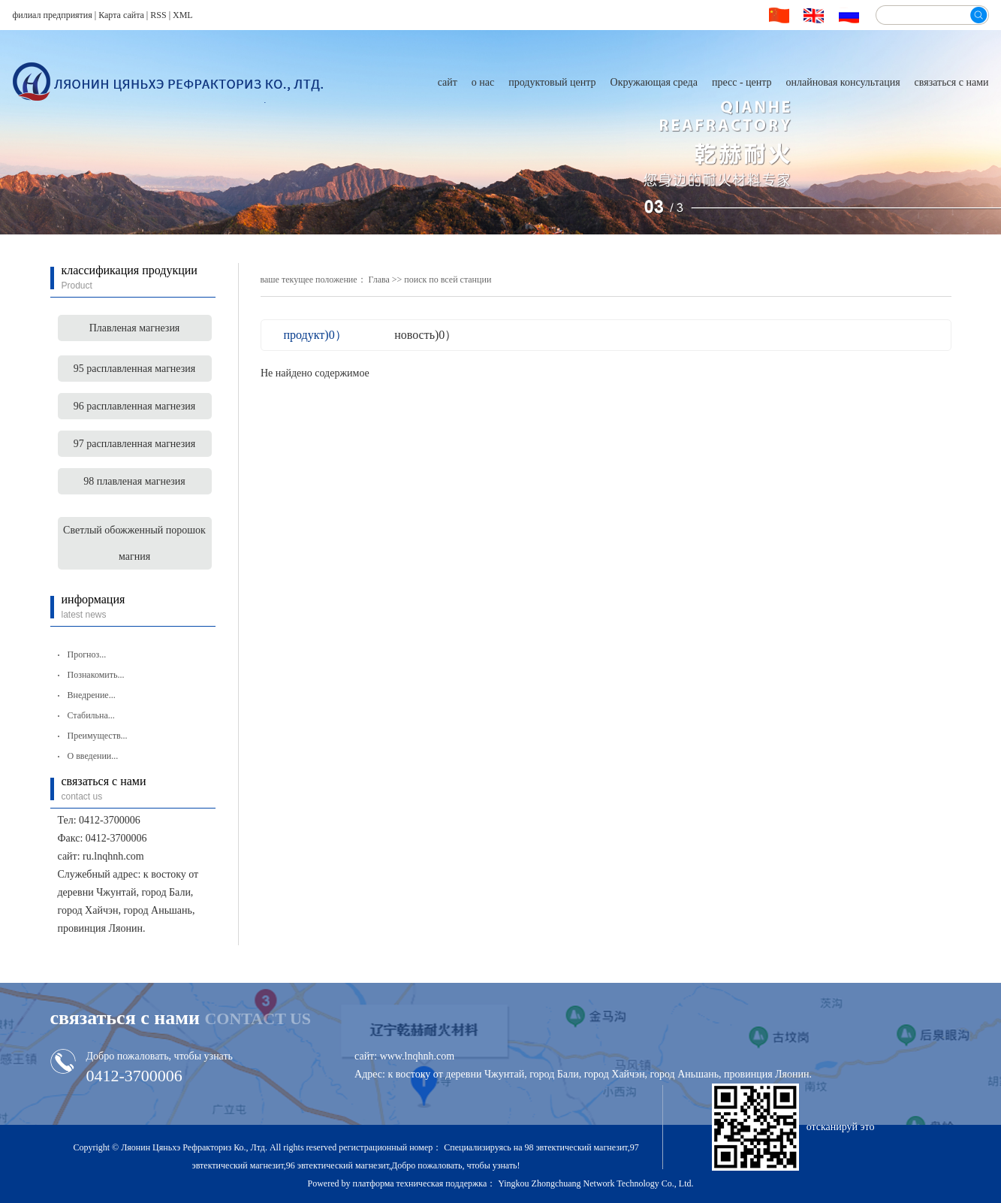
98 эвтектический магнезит (575, 1147)
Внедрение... (92, 695)
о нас (483, 82)
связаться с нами (952, 82)
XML (183, 15)
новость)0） (425, 334)
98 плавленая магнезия (134, 481)
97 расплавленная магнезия (134, 443)
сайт (447, 82)
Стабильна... (91, 715)
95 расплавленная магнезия (134, 368)
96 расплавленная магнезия (134, 406)
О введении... (93, 756)
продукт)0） (315, 334)
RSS (158, 15)
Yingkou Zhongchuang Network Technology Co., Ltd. (595, 1183)
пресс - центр (742, 82)
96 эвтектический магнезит (337, 1165)
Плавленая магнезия (134, 328)
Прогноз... (87, 654)
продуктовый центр (551, 82)
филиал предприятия (52, 15)
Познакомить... (96, 675)
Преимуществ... (98, 735)
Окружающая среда (654, 82)
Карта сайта (121, 15)
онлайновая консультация (843, 82)
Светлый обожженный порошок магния (134, 543)
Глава (379, 279)
